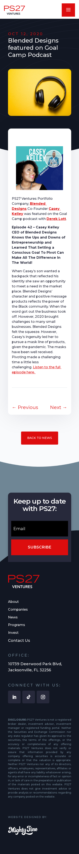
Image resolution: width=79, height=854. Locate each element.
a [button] (68, 10)
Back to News (39, 438)
